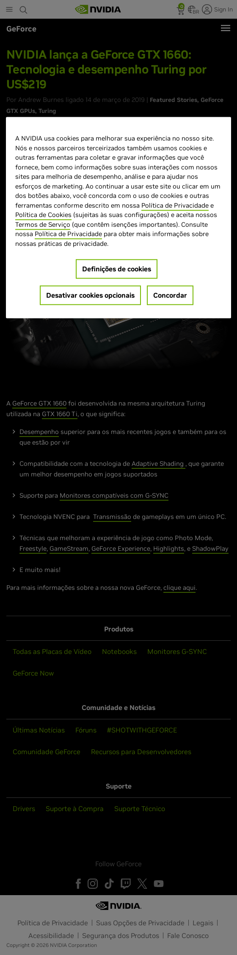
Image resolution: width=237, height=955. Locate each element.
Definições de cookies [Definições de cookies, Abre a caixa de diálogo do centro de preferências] (116, 269)
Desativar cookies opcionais (90, 295)
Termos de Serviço (42, 224)
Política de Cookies (43, 215)
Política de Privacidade (175, 205)
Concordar (170, 295)
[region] (118, 217)
